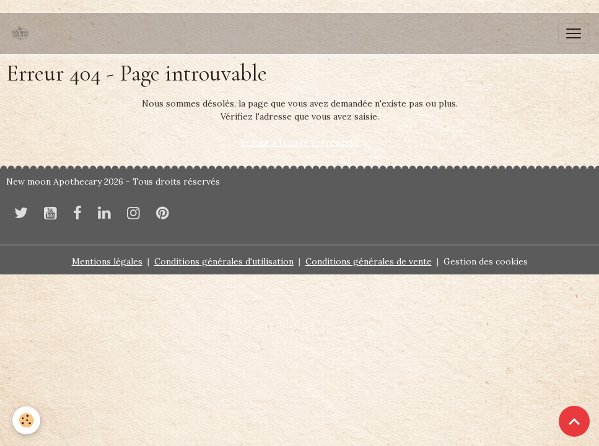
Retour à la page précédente (299, 142)
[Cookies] (26, 420)
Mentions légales (107, 261)
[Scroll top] (574, 421)
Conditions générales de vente (368, 261)
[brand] (23, 33)
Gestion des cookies (486, 261)
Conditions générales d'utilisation (224, 261)
